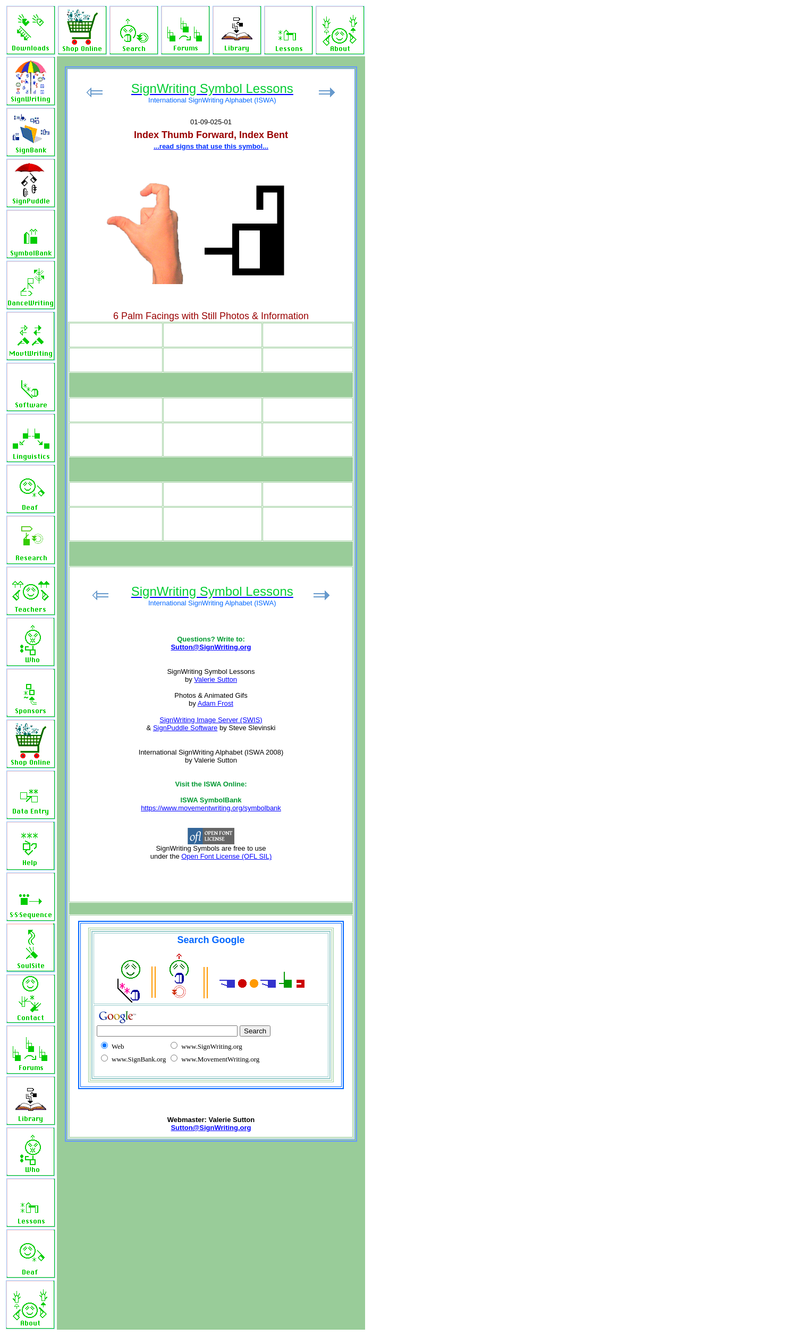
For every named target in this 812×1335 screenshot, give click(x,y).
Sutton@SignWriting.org (211, 647)
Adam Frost (215, 703)
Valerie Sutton (215, 679)
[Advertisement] (451, 199)
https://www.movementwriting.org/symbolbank (211, 808)
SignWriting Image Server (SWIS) (210, 720)
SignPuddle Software (185, 728)
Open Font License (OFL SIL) (226, 856)
